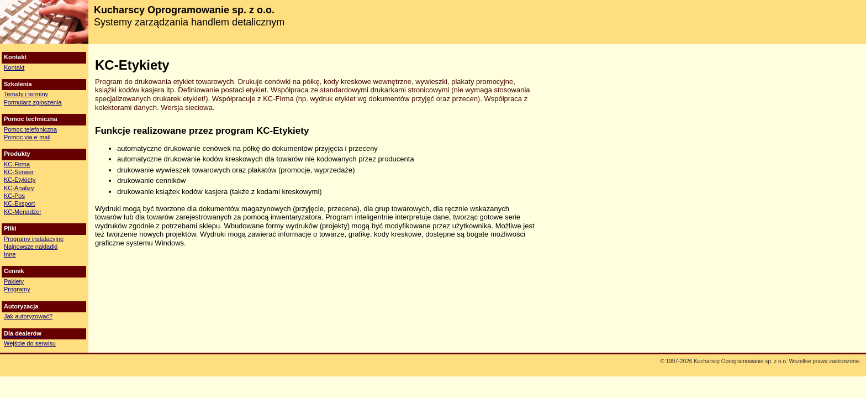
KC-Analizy (19, 188)
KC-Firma (17, 164)
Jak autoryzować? (28, 316)
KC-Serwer (19, 172)
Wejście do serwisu (30, 343)
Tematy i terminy (26, 94)
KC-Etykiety (19, 179)
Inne (9, 254)
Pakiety (14, 281)
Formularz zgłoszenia (33, 102)
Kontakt (14, 67)
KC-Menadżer (22, 211)
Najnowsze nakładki (30, 246)
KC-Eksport (19, 203)
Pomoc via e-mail (27, 137)
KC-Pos (14, 195)
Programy (17, 289)
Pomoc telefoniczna (30, 129)
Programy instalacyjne (34, 238)
